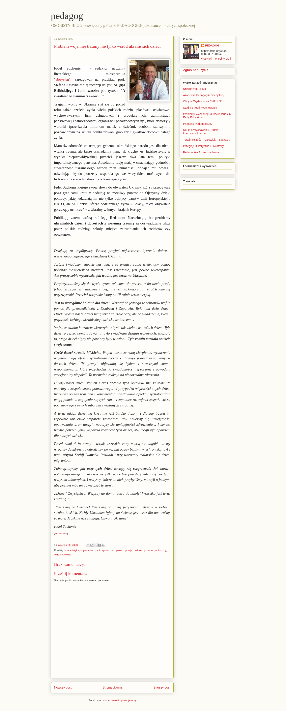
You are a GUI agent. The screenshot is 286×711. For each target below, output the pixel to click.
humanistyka (72, 550)
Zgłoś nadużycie (195, 70)
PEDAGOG (212, 45)
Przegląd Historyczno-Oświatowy (203, 146)
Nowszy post (63, 687)
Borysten (62, 79)
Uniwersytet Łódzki (195, 88)
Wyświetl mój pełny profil (216, 58)
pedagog (67, 16)
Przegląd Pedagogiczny (197, 123)
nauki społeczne (104, 550)
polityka (138, 550)
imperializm (87, 550)
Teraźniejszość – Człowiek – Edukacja (207, 139)
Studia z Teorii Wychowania (200, 107)
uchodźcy (160, 550)
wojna (67, 554)
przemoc (149, 550)
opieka (118, 550)
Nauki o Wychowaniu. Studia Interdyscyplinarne (200, 131)
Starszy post (161, 687)
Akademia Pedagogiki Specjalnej (203, 95)
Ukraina (58, 554)
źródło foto (61, 533)
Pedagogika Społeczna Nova (201, 152)
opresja (128, 550)
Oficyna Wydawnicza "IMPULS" (202, 101)
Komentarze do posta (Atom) (119, 700)
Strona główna (112, 687)
